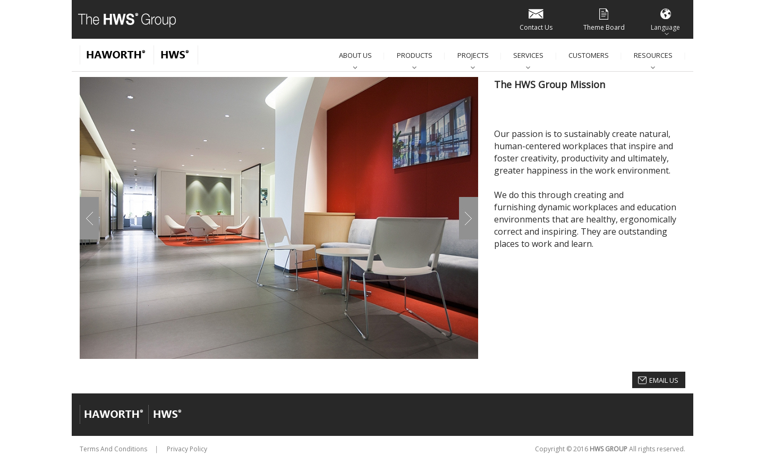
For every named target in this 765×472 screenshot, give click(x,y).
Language (665, 19)
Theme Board (604, 19)
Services (528, 55)
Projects (473, 55)
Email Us (663, 380)
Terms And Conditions (113, 448)
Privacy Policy (187, 448)
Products (414, 55)
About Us (355, 55)
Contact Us (536, 19)
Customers (588, 55)
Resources (653, 55)
